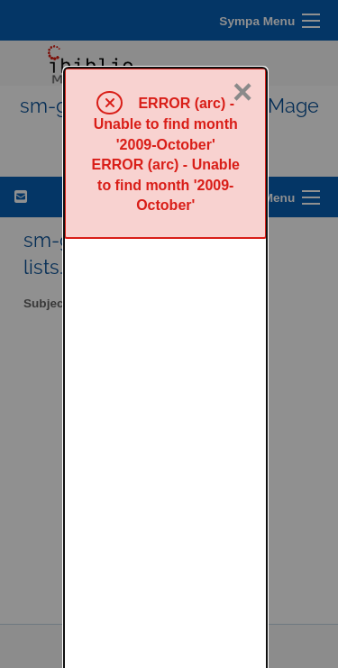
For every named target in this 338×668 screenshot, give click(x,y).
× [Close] (242, 24)
